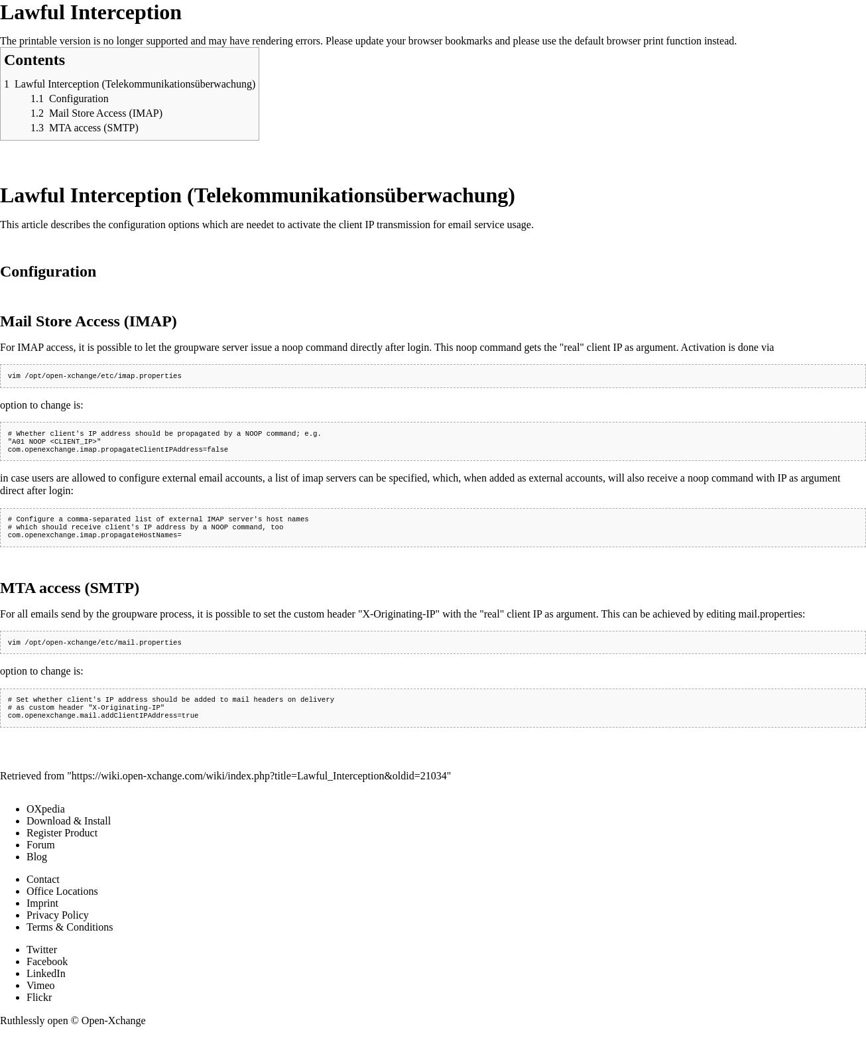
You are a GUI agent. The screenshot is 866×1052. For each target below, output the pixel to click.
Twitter (42, 964)
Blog (37, 871)
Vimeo (41, 1000)
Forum (41, 859)
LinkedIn (46, 988)
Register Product (62, 847)
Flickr (39, 1012)
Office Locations (62, 905)
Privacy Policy (58, 929)
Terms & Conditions (70, 941)
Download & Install (69, 835)
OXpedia (46, 823)
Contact (43, 893)
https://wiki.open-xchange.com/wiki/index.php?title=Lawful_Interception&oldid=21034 (259, 790)
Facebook (47, 976)
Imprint (42, 917)
